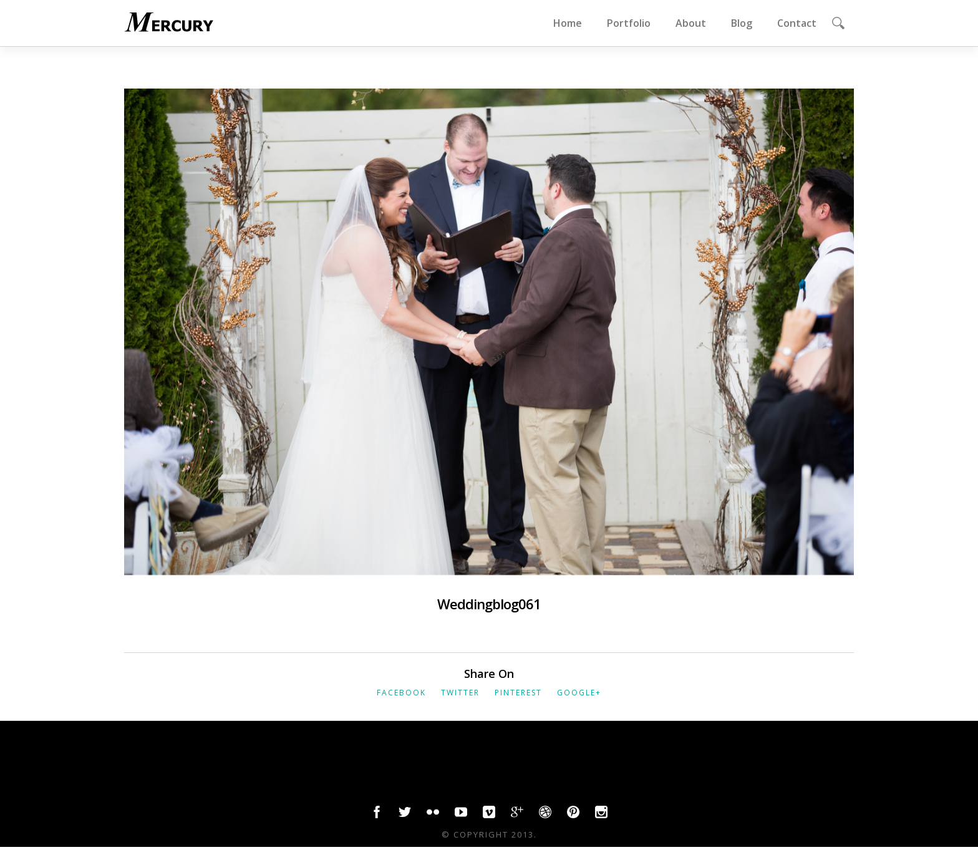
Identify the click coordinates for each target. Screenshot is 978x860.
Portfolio (629, 23)
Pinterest (518, 692)
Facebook (401, 692)
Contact (796, 23)
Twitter (460, 692)
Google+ (579, 692)
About (690, 23)
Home (567, 23)
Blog (741, 23)
